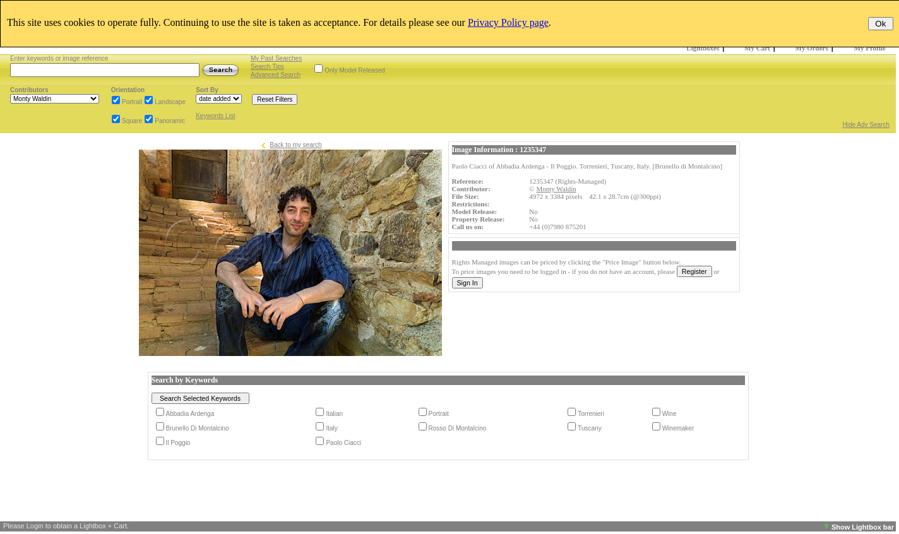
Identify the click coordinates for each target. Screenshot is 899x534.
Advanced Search (276, 74)
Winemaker (678, 428)
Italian (334, 413)
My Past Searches (276, 58)
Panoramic (170, 120)
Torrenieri (591, 413)
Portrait (132, 101)
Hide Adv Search (866, 124)
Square (132, 120)
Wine (669, 413)
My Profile (870, 48)
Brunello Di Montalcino (197, 428)
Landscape (170, 101)
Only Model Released (354, 70)
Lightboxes (702, 48)
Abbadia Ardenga (190, 413)
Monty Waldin (556, 189)
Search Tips (267, 66)
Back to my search (295, 144)
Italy (331, 428)
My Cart (757, 48)
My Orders (811, 48)
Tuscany (589, 428)
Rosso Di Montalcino (458, 428)
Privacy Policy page (508, 22)
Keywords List (215, 115)
